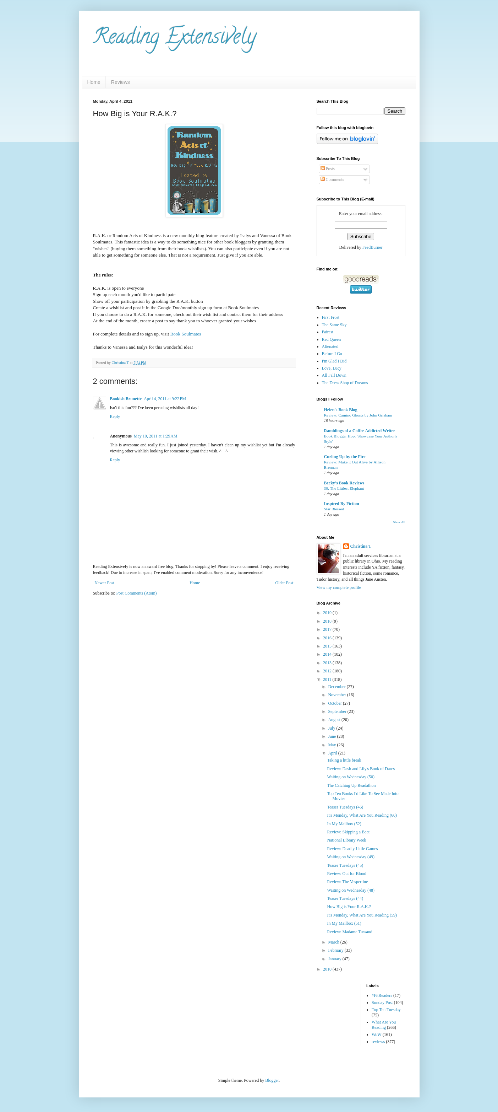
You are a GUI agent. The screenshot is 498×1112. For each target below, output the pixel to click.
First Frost (331, 317)
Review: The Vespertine (347, 881)
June (332, 736)
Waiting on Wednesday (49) (350, 856)
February (336, 950)
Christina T (360, 546)
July (332, 728)
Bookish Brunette (126, 398)
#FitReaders (382, 995)
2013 (328, 662)
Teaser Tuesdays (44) (345, 898)
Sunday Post (382, 1002)
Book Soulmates (185, 334)
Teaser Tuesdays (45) (345, 865)
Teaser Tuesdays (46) (345, 807)
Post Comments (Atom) (136, 593)
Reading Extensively (174, 38)
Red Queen (331, 339)
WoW (377, 1034)
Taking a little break (344, 760)
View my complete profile (339, 587)
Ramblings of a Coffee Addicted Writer (359, 430)
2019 (328, 612)
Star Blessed (334, 509)
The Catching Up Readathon (351, 785)
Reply (115, 416)
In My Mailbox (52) (344, 823)
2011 (328, 679)
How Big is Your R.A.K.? (349, 906)
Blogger (272, 1080)
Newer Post (105, 582)
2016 (328, 637)
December (337, 686)
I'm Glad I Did (334, 361)
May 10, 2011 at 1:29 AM (155, 436)
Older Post (284, 582)
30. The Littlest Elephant (344, 488)
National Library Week (346, 840)
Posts (328, 168)
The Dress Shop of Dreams (345, 382)
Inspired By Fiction (341, 503)
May (332, 744)
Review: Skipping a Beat (348, 831)
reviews (378, 1041)
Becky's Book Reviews (344, 482)
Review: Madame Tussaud (349, 931)
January (335, 958)
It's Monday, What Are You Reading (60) (361, 815)
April (333, 753)
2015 (328, 646)
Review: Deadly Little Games (352, 848)
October (335, 703)
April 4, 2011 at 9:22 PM (165, 398)
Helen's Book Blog (340, 409)
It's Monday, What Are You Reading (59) (361, 915)
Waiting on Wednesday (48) (350, 890)
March (334, 942)
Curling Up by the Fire (345, 456)
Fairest (328, 331)
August (334, 719)
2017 (328, 629)
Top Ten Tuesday (386, 1009)
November (337, 694)
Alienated (330, 346)
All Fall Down (334, 375)
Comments (332, 179)
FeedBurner (372, 247)
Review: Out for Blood (346, 873)
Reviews (120, 82)
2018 (328, 621)
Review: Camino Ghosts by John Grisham (358, 415)
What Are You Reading (384, 1025)
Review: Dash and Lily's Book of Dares (361, 768)
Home (93, 82)
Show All (399, 522)
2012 (328, 670)
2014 (328, 654)
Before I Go (332, 353)
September (337, 711)
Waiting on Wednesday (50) (350, 776)
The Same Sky (334, 324)
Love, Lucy (331, 368)
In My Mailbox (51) (344, 923)
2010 (328, 969)
